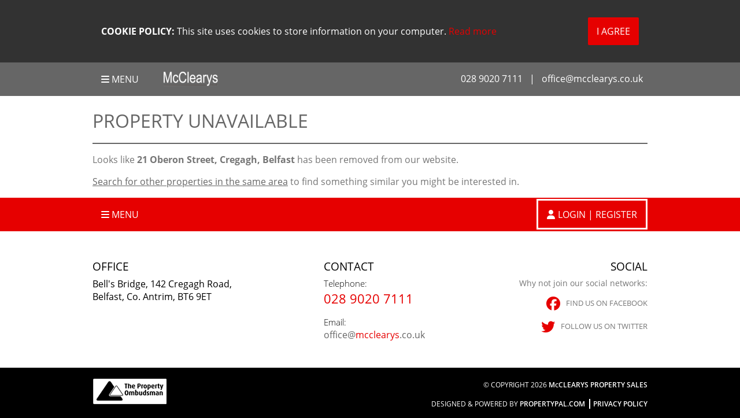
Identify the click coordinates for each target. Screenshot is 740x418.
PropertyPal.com (552, 404)
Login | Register (597, 214)
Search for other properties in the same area (190, 181)
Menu (120, 79)
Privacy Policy (620, 404)
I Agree (613, 31)
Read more (473, 31)
